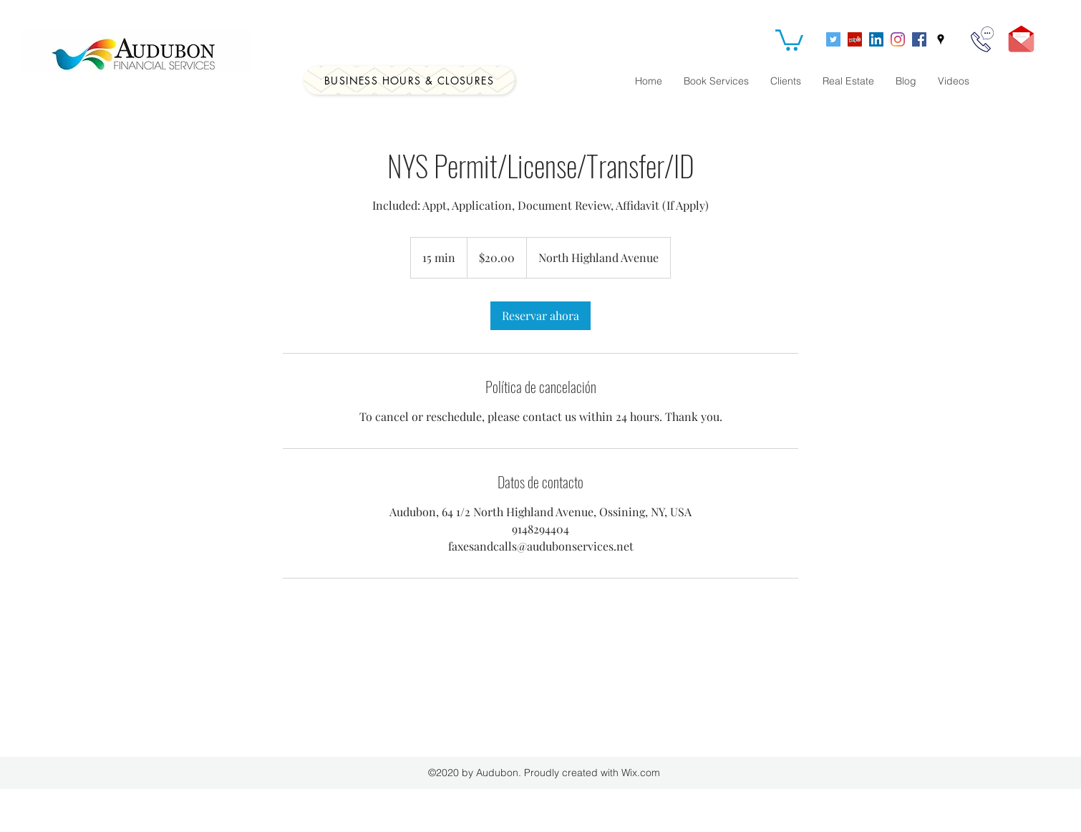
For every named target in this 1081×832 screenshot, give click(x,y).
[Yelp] (855, 39)
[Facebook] (919, 39)
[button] (789, 39)
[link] (540, 315)
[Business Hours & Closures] (409, 80)
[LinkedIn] (876, 39)
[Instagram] (898, 39)
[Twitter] (833, 39)
